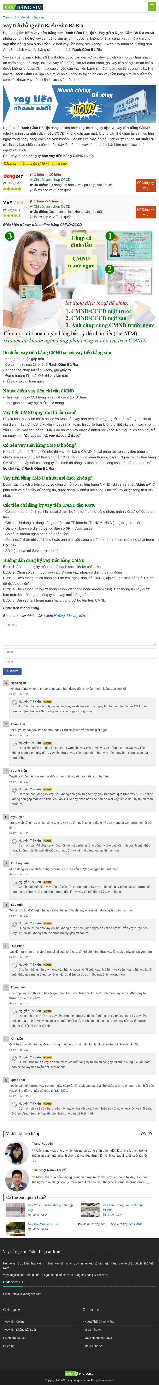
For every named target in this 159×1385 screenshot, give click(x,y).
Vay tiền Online (133, 1224)
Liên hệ (9, 1346)
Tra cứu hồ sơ (93, 1346)
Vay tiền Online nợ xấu (43, 1224)
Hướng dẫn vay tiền (69, 616)
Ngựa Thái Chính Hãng (99, 1321)
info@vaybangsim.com (26, 1294)
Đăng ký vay (145, 185)
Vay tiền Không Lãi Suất (20, 1329)
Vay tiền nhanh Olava (98, 1338)
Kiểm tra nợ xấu (15, 1338)
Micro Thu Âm (93, 1329)
